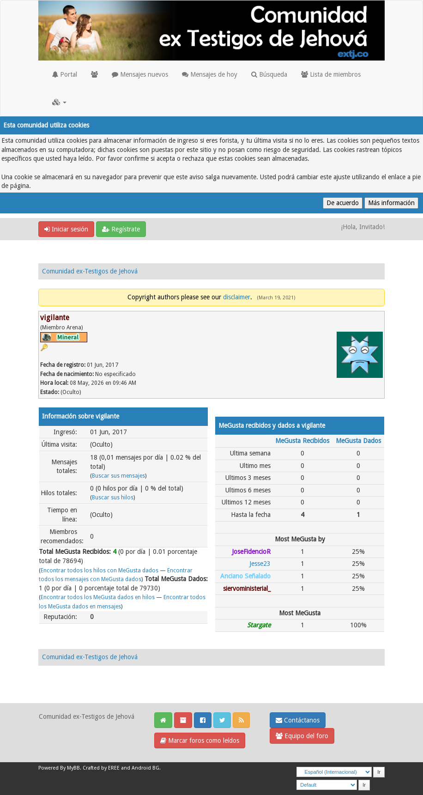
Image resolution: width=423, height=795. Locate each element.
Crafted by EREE (101, 768)
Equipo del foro (302, 736)
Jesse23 (260, 563)
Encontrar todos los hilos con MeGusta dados (99, 570)
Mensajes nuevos (140, 74)
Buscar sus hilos (112, 497)
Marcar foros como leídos (199, 740)
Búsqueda (269, 74)
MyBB (73, 768)
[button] (59, 102)
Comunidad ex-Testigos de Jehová (90, 271)
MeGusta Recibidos (302, 440)
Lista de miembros (331, 74)
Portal (64, 74)
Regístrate (121, 229)
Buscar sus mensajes (118, 476)
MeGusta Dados (358, 440)
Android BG (145, 768)
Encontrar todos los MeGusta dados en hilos (98, 597)
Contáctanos (298, 720)
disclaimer (236, 297)
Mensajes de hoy (209, 74)
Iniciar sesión (66, 229)
